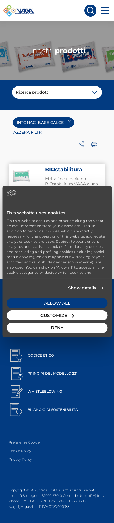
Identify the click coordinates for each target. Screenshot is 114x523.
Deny (57, 327)
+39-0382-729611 (70, 501)
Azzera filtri (28, 132)
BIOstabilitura (63, 169)
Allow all (57, 303)
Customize (57, 315)
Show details (82, 288)
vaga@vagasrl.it (22, 506)
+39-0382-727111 (34, 501)
